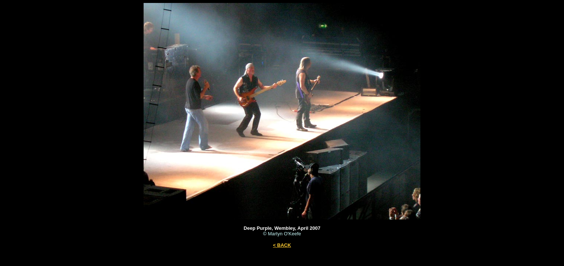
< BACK (282, 245)
